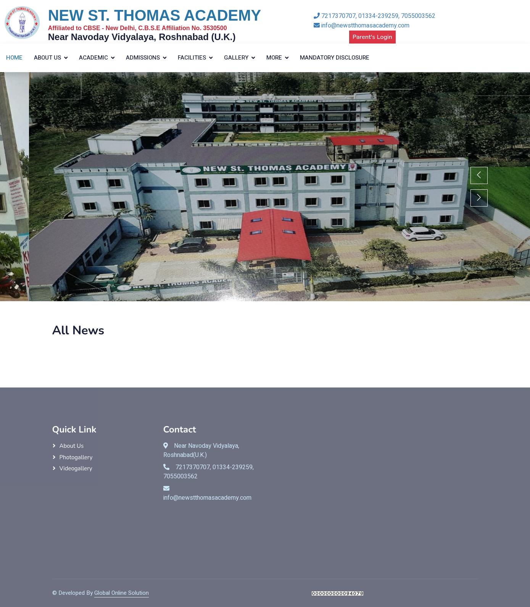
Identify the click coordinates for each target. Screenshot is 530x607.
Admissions (143, 57)
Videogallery (76, 468)
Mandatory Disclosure (334, 57)
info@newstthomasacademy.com (361, 25)
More (274, 57)
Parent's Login (372, 37)
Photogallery (76, 457)
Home (14, 57)
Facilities (192, 57)
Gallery (236, 57)
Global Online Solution (121, 593)
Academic (93, 57)
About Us (47, 57)
